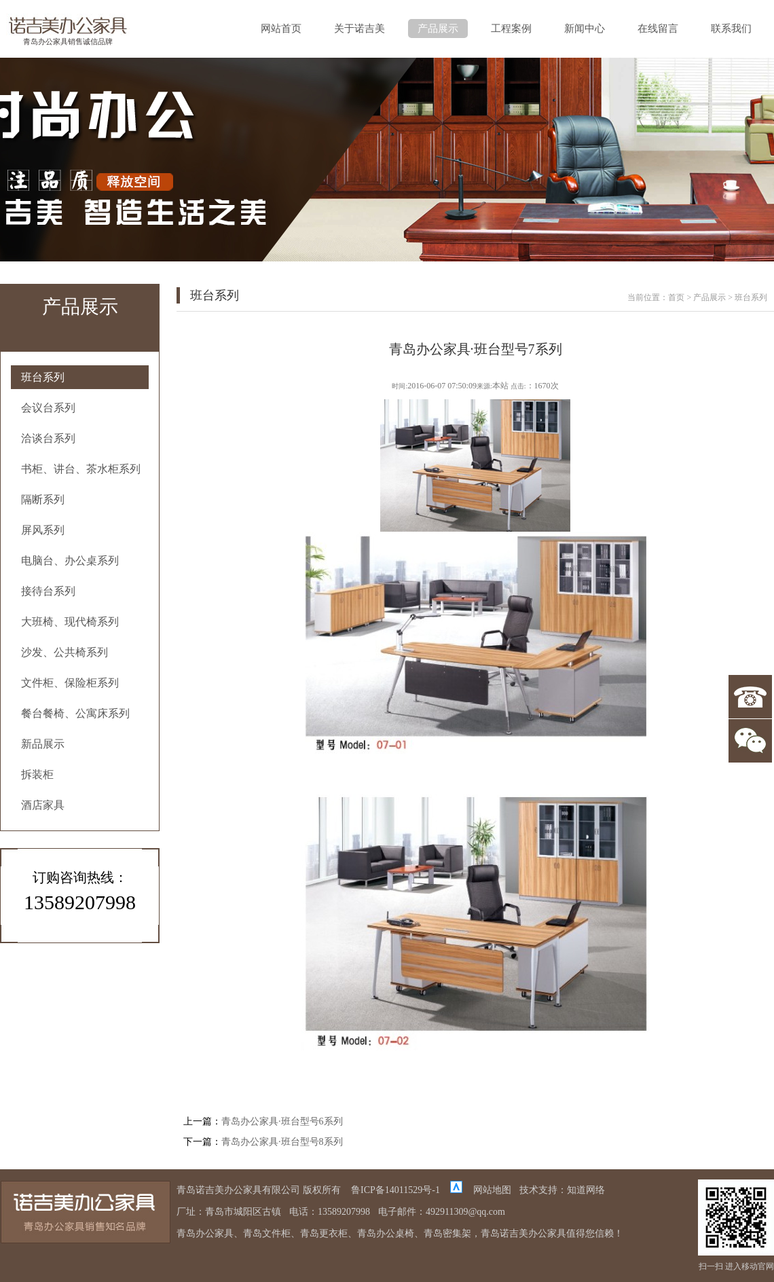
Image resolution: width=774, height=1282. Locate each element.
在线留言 (658, 28)
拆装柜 (37, 774)
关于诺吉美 (359, 28)
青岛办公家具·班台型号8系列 (282, 1142)
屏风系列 (42, 530)
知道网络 (586, 1190)
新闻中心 (584, 28)
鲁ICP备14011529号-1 (395, 1190)
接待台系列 (48, 591)
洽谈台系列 (48, 438)
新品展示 (42, 744)
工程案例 (511, 28)
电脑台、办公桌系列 (70, 560)
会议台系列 (48, 408)
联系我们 (731, 28)
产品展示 (438, 28)
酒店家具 (42, 805)
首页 (676, 297)
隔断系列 (42, 499)
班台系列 (42, 377)
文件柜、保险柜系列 (70, 683)
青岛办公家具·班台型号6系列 (282, 1121)
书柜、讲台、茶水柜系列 (81, 469)
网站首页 (281, 28)
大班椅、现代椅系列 (70, 621)
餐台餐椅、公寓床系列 (75, 713)
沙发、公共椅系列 (64, 652)
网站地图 (492, 1190)
